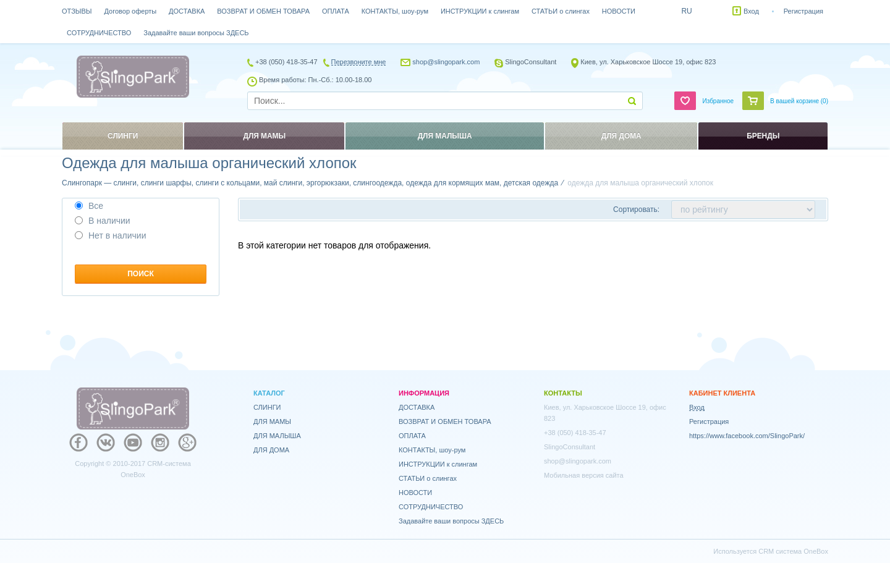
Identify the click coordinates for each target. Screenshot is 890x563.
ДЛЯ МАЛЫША (277, 435)
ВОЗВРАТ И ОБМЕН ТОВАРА (263, 11)
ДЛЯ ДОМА (271, 450)
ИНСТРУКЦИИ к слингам (480, 11)
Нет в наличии (110, 235)
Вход (751, 11)
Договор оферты (130, 11)
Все (89, 206)
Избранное (718, 101)
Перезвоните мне (358, 62)
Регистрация (803, 11)
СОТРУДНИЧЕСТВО (99, 32)
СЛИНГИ (267, 407)
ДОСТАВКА (187, 11)
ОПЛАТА (335, 11)
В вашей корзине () (799, 101)
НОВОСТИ (618, 11)
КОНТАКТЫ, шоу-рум (395, 11)
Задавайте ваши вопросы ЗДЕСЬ (195, 32)
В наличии (102, 221)
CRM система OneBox (793, 551)
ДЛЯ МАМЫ (272, 421)
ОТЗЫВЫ (77, 11)
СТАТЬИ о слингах (561, 11)
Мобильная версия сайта (584, 475)
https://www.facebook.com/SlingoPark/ (747, 435)
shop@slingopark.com (446, 62)
